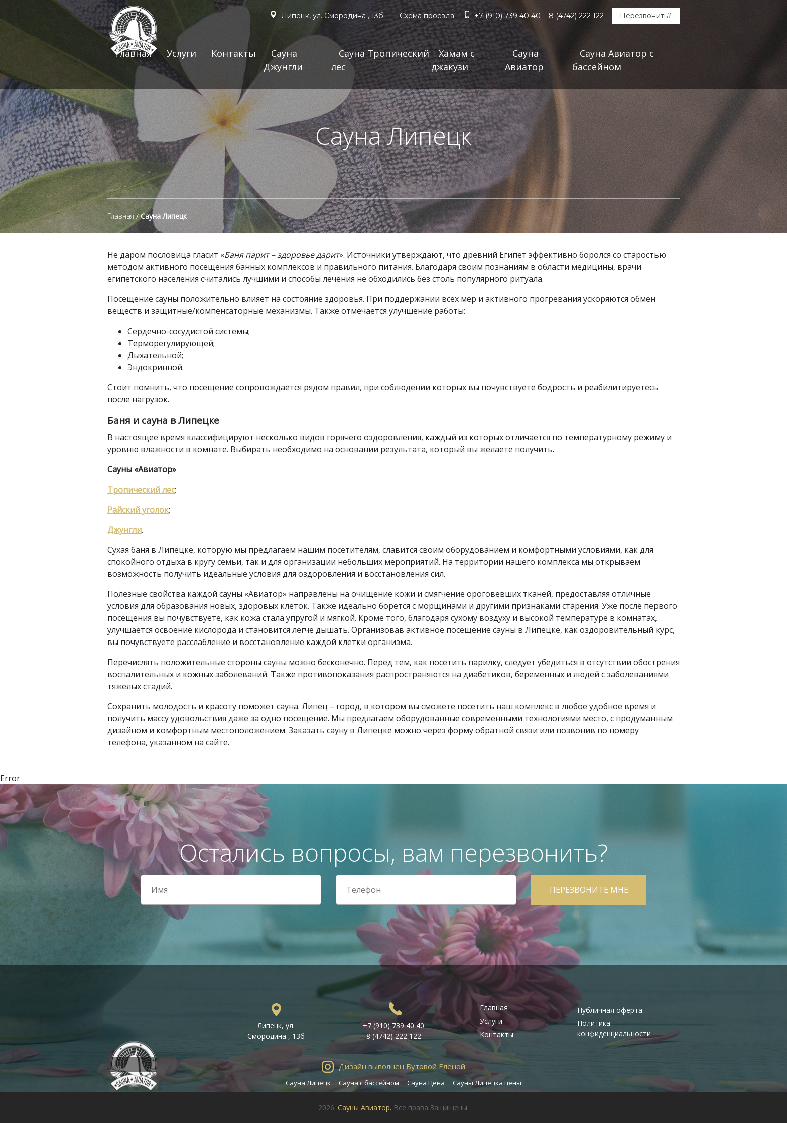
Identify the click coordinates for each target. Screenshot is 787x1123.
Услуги (181, 53)
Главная (120, 216)
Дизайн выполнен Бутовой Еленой (402, 1066)
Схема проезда (427, 15)
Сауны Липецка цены (487, 1082)
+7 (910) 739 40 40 (507, 15)
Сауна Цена (426, 1082)
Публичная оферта (609, 1010)
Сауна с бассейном (369, 1082)
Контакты (233, 53)
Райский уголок (138, 509)
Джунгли (124, 529)
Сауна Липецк (308, 1082)
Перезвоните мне (589, 889)
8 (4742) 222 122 (576, 15)
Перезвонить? (646, 15)
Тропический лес (141, 489)
